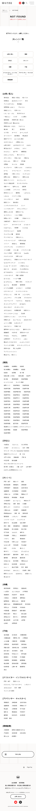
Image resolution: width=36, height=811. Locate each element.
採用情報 (21, 783)
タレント (25, 60)
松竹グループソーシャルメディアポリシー (18, 788)
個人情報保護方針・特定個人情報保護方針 (18, 785)
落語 (26, 54)
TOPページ (4, 10)
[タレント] (7, 478)
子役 (26, 67)
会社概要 (14, 783)
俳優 (10, 67)
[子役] (5, 631)
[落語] (5, 362)
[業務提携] (7, 726)
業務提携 (10, 79)
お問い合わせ (18, 796)
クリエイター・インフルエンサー (10, 73)
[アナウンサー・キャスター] (14, 698)
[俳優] (5, 584)
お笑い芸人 (10, 54)
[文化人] (6, 441)
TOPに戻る (18, 754)
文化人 (10, 60)
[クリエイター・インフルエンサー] (17, 677)
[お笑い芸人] (8, 94)
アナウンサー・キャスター (26, 73)
